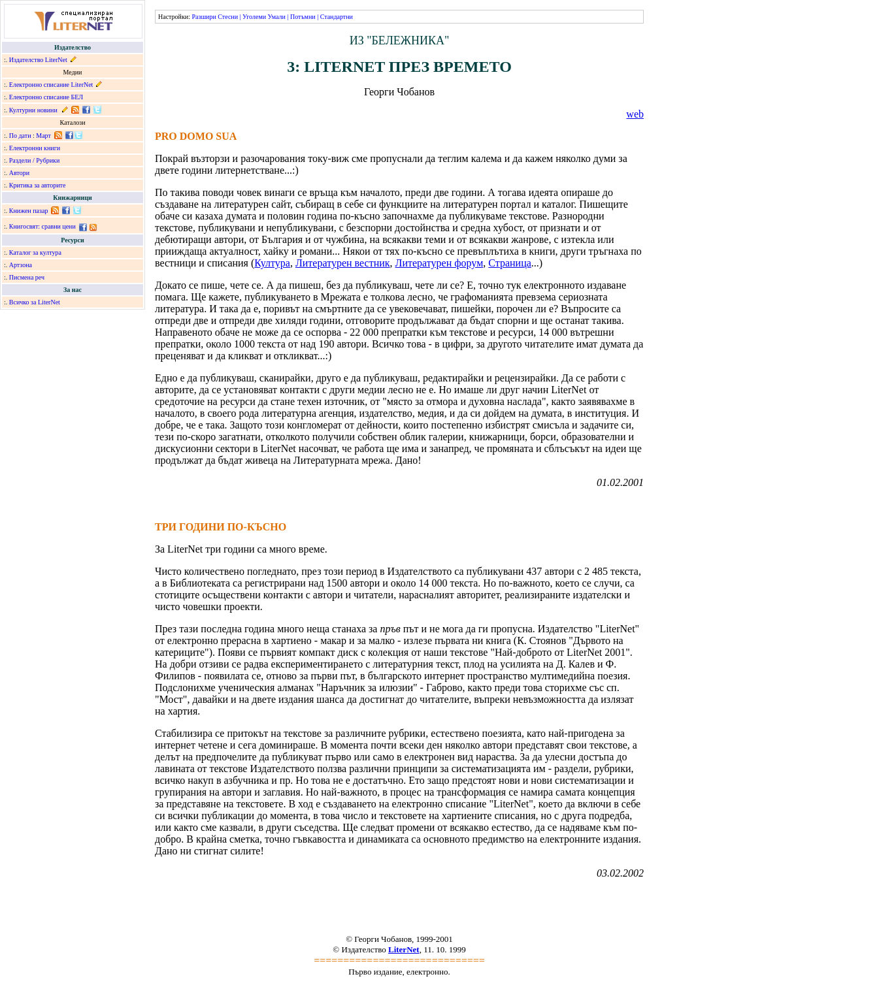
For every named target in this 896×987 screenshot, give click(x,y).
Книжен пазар (28, 210)
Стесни (228, 16)
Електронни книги (34, 148)
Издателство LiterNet (38, 59)
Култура (272, 262)
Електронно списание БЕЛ (46, 97)
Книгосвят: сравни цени (42, 226)
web (635, 114)
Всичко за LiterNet (34, 302)
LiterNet (404, 949)
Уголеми (254, 16)
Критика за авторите (37, 185)
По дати (20, 135)
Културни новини (33, 110)
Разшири (203, 16)
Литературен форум (439, 262)
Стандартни (336, 16)
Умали (277, 16)
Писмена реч (26, 277)
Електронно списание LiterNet (51, 84)
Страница (509, 262)
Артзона (20, 264)
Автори (19, 172)
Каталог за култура (35, 252)
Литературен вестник (342, 262)
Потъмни (303, 16)
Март (43, 135)
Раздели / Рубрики (34, 160)
